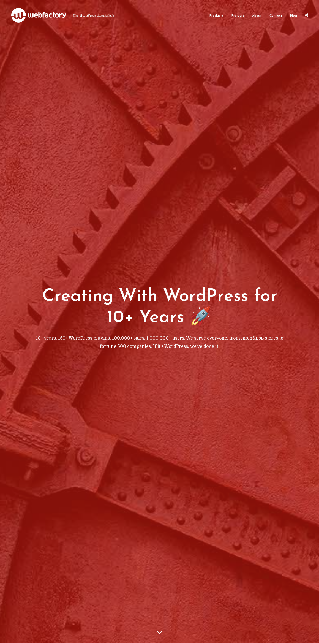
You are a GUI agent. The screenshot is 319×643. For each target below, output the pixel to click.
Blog (293, 15)
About (257, 15)
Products (216, 15)
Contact (275, 15)
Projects (237, 15)
